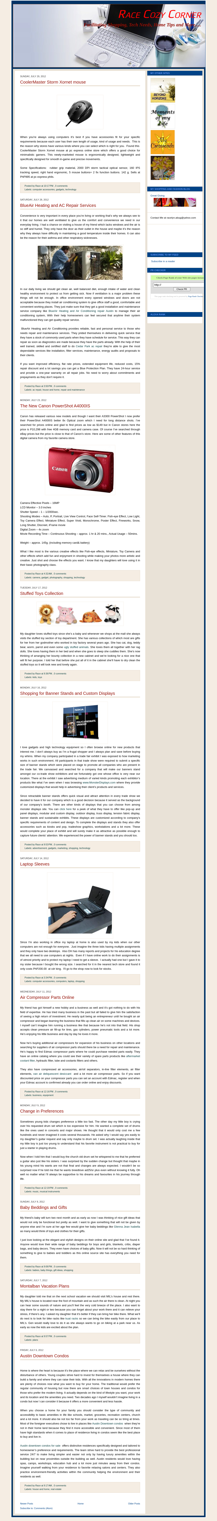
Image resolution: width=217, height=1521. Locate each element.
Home (81, 1503)
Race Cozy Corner (159, 13)
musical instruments (50, 1191)
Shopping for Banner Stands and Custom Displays (67, 693)
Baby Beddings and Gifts (43, 1207)
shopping (68, 577)
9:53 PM (48, 844)
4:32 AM (48, 573)
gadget (45, 577)
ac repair (37, 389)
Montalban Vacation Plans (44, 1286)
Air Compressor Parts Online (47, 997)
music (36, 1191)
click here (66, 809)
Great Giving (157, 195)
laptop (71, 981)
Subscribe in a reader (163, 261)
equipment (48, 1095)
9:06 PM (48, 1266)
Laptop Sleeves (34, 864)
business (37, 1095)
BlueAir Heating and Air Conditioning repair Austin (81, 311)
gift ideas (58, 1270)
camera (36, 577)
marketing (62, 848)
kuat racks (71, 1318)
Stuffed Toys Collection (41, 593)
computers (61, 981)
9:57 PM (48, 1336)
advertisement (40, 848)
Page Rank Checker (195, 296)
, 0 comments (61, 186)
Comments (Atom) (43, 1508)
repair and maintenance (73, 389)
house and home (51, 389)
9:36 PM (48, 673)
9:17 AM (48, 1485)
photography (56, 577)
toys (40, 677)
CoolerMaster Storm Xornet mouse (53, 82)
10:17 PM (48, 186)
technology (70, 189)
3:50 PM (48, 386)
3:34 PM (48, 977)
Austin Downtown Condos (44, 1355)
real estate (56, 1489)
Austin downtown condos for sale (40, 1445)
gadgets (60, 189)
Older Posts (134, 1503)
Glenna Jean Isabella (127, 1226)
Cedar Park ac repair (89, 346)
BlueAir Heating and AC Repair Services (58, 205)
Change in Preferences (42, 1111)
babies (36, 1270)
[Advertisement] (169, 237)
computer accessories (44, 189)
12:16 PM (48, 1091)
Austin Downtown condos (107, 1423)
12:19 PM (48, 1188)
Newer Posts (26, 1503)
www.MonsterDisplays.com (99, 782)
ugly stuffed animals (76, 647)
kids (35, 677)
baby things (46, 1270)
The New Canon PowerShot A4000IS (55, 406)
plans (35, 1340)
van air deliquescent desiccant (52, 1073)
